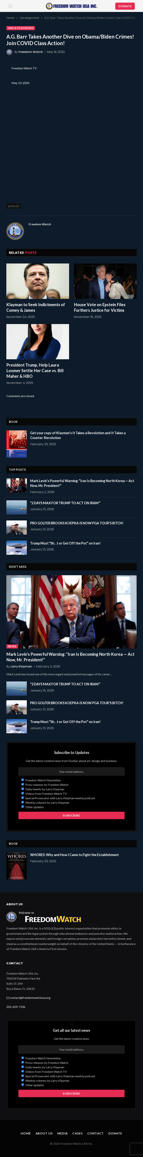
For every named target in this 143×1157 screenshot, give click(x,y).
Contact (95, 1133)
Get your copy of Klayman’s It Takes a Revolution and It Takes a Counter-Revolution (78, 435)
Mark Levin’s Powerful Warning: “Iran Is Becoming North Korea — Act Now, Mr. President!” (82, 483)
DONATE (125, 6)
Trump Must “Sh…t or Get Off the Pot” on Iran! (65, 543)
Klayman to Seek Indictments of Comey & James (35, 307)
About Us (44, 1133)
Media (62, 1133)
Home (26, 1133)
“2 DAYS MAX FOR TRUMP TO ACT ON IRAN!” (65, 503)
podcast (13, 206)
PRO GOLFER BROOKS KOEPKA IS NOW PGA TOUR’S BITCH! (76, 523)
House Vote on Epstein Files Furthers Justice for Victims (99, 307)
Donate (115, 1133)
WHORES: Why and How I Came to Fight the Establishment (74, 855)
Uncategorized (21, 28)
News (12, 646)
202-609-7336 (15, 1006)
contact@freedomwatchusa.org (30, 997)
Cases (77, 1133)
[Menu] (10, 6)
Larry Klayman (21, 666)
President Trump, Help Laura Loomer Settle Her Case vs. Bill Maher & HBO (34, 370)
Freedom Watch (31, 52)
